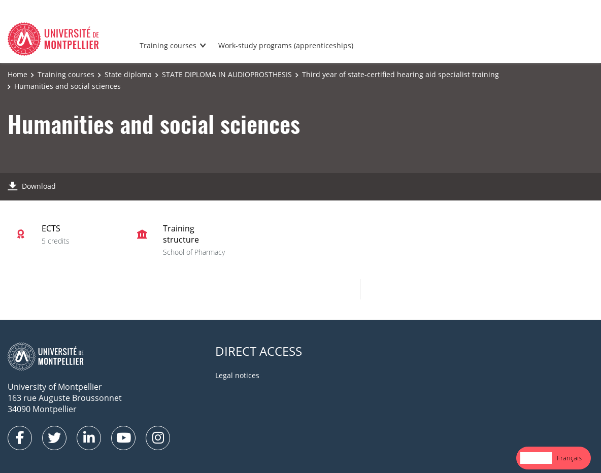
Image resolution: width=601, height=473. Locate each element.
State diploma (128, 74)
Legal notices (237, 375)
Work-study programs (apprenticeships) (285, 45)
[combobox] (536, 458)
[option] (569, 458)
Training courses (168, 45)
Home (17, 74)
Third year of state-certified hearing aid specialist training (400, 74)
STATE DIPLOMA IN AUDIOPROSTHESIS (227, 74)
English (536, 457)
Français (569, 457)
